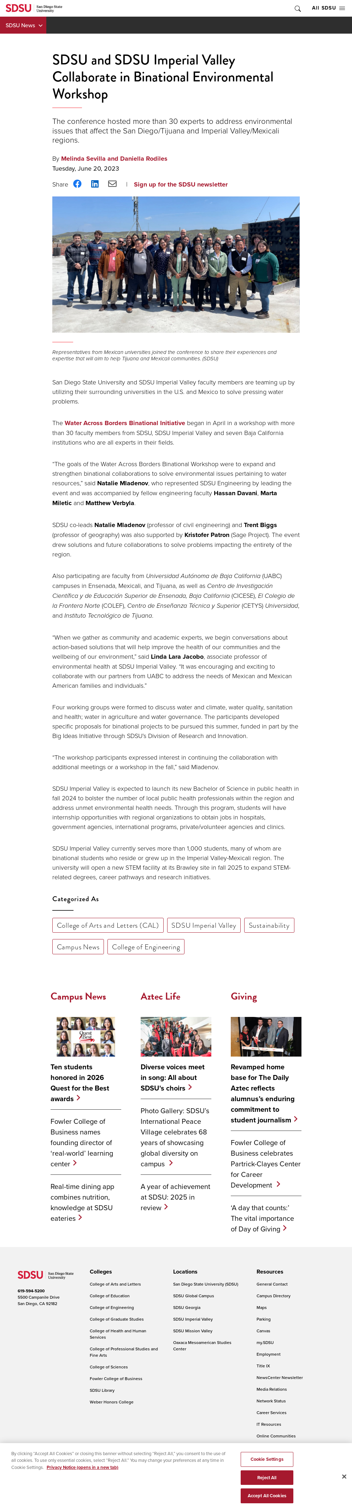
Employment (269, 1354)
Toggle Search (297, 8)
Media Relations (272, 1389)
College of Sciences (109, 1367)
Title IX (263, 1366)
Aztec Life (160, 996)
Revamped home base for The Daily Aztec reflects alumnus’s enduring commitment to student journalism (263, 1093)
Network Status (271, 1401)
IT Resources (269, 1424)
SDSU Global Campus (193, 1296)
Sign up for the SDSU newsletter (181, 184)
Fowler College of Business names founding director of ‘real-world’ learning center (82, 1142)
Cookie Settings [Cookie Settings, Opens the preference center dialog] (267, 1466)
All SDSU (328, 8)
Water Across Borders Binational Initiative (125, 423)
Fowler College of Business (116, 1378)
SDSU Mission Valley (192, 1331)
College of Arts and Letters (115, 1284)
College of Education (110, 1296)
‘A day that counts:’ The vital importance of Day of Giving (262, 1218)
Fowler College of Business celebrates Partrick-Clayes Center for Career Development (266, 1163)
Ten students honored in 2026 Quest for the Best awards (80, 1083)
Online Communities (276, 1436)
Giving (244, 996)
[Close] (344, 1484)
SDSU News (20, 25)
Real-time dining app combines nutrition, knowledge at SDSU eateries (82, 1202)
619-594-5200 (31, 1291)
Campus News (78, 947)
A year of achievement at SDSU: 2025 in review (175, 1197)
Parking (264, 1319)
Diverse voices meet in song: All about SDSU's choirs (173, 1077)
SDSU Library (102, 1390)
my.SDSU (265, 1342)
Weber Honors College (112, 1402)
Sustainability (269, 925)
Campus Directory (274, 1296)
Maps (262, 1307)
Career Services (272, 1412)
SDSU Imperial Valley (203, 925)
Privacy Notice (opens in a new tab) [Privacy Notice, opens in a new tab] (82, 1474)
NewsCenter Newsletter (280, 1377)
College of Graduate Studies (117, 1319)
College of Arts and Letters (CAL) (108, 925)
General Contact (272, 1284)
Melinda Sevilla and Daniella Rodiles (114, 158)
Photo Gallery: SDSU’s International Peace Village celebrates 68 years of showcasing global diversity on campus (175, 1137)
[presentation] (100, 1272)
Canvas (263, 1331)
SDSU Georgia (186, 1307)
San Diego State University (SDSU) (205, 1284)
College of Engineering (146, 947)
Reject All (266, 1484)
